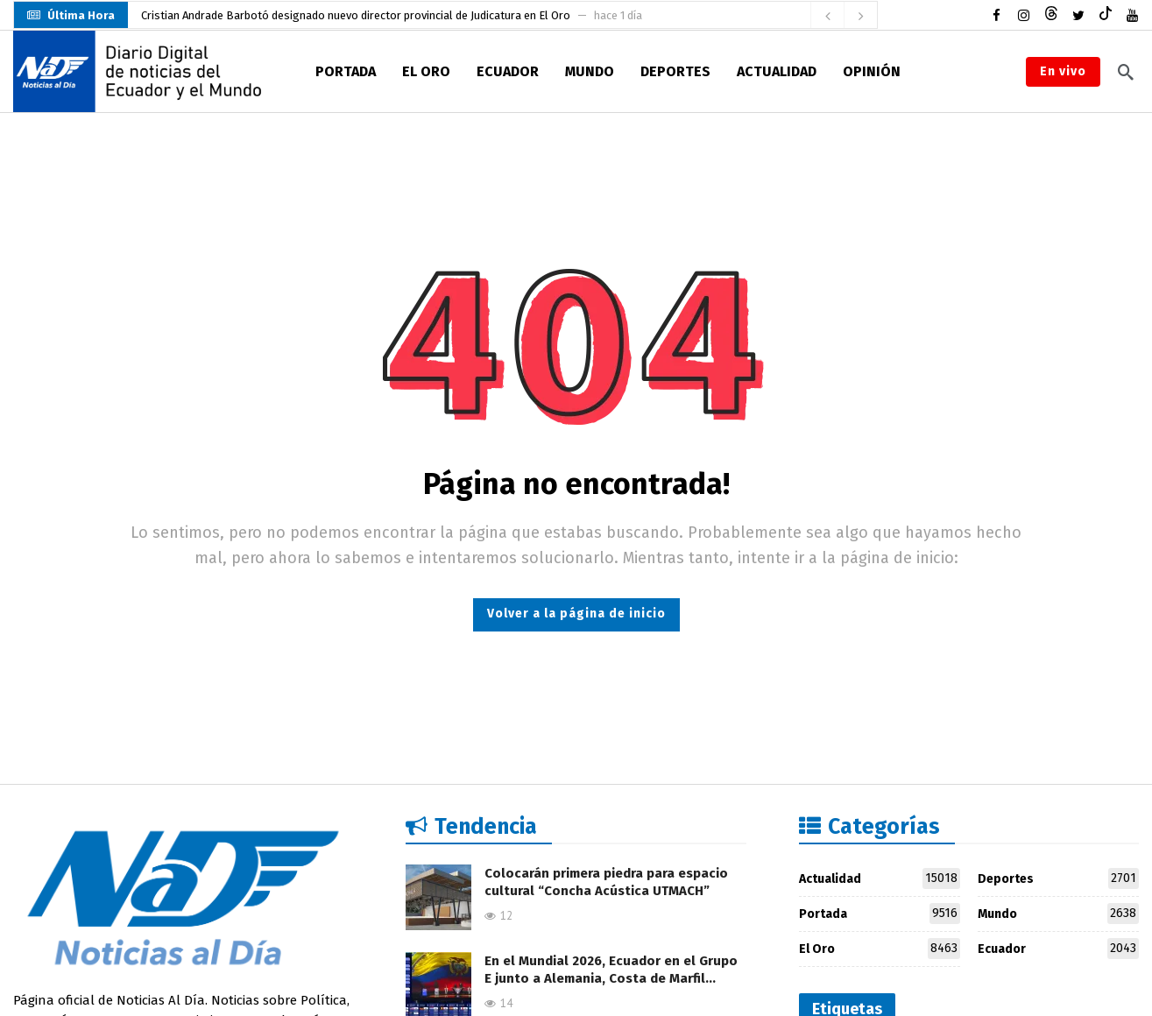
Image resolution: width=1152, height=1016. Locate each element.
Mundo (1058, 913)
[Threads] (1051, 15)
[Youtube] (1132, 15)
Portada (879, 913)
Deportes (1058, 878)
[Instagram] (1024, 15)
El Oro (879, 948)
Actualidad (879, 878)
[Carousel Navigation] (843, 16)
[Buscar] (1126, 72)
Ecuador (1058, 948)
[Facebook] (996, 15)
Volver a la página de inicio (576, 613)
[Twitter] (1078, 15)
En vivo (1063, 71)
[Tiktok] (1105, 15)
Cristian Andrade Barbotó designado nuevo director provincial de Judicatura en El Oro (355, 15)
